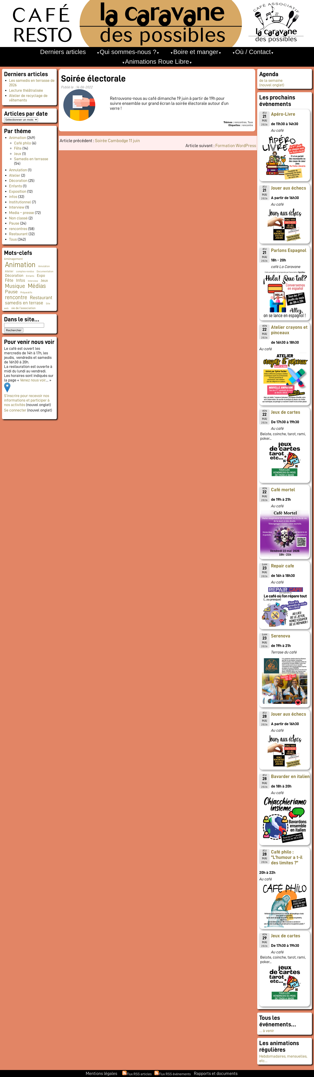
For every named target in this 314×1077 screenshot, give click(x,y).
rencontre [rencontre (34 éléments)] (16, 297)
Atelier (14, 175)
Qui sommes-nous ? (128, 51)
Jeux (17, 154)
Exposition (17, 191)
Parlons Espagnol (288, 250)
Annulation (18, 170)
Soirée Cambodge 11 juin (117, 140)
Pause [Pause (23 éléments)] (11, 291)
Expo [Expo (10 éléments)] (41, 275)
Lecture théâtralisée (26, 90)
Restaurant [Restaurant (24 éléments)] (41, 297)
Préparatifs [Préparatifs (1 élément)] (26, 292)
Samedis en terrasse (31, 159)
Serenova (280, 635)
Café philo (22, 143)
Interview (16, 207)
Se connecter (15, 410)
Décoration (18, 181)
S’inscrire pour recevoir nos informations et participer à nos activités (27, 400)
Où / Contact (253, 51)
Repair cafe (282, 565)
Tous (13, 239)
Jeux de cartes (285, 412)
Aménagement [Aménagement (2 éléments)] (13, 259)
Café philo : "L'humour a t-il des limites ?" (286, 857)
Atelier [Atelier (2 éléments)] (9, 271)
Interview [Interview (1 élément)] (33, 281)
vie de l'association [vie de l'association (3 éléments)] (23, 308)
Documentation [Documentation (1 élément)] (45, 271)
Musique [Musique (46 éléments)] (15, 286)
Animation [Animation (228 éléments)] (20, 264)
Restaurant (18, 234)
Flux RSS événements (175, 1074)
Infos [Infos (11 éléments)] (20, 280)
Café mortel (283, 489)
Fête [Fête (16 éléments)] (9, 280)
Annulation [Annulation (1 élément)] (44, 266)
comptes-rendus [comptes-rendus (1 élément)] (25, 271)
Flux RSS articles (139, 1074)
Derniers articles (63, 51)
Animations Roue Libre (157, 61)
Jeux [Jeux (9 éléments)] (44, 280)
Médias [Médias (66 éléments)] (37, 286)
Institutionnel (20, 202)
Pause (14, 223)
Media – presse (21, 213)
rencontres (18, 229)
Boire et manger (195, 51)
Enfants (15, 186)
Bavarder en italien (290, 776)
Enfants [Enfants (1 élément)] (30, 276)
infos (13, 197)
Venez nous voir (33, 380)
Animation (17, 138)
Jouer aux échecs (288, 188)
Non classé (18, 218)
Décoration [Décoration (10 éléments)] (14, 275)
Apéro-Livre (283, 114)
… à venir (266, 1031)
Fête (17, 148)
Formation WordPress (235, 145)
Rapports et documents (216, 1073)
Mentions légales (101, 1073)
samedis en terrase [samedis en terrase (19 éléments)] (24, 303)
